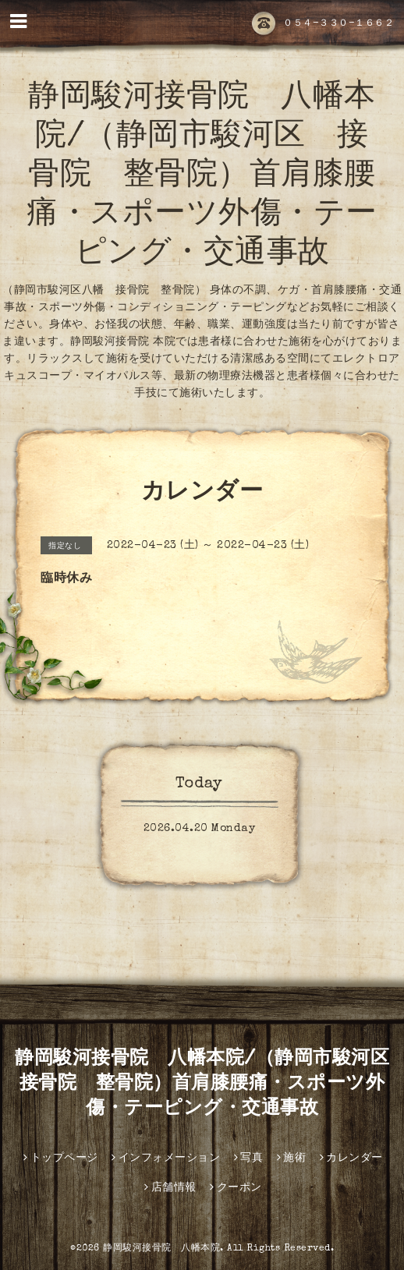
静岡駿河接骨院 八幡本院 (161, 1249)
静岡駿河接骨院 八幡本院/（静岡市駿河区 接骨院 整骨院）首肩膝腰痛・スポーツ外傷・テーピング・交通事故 (202, 177)
